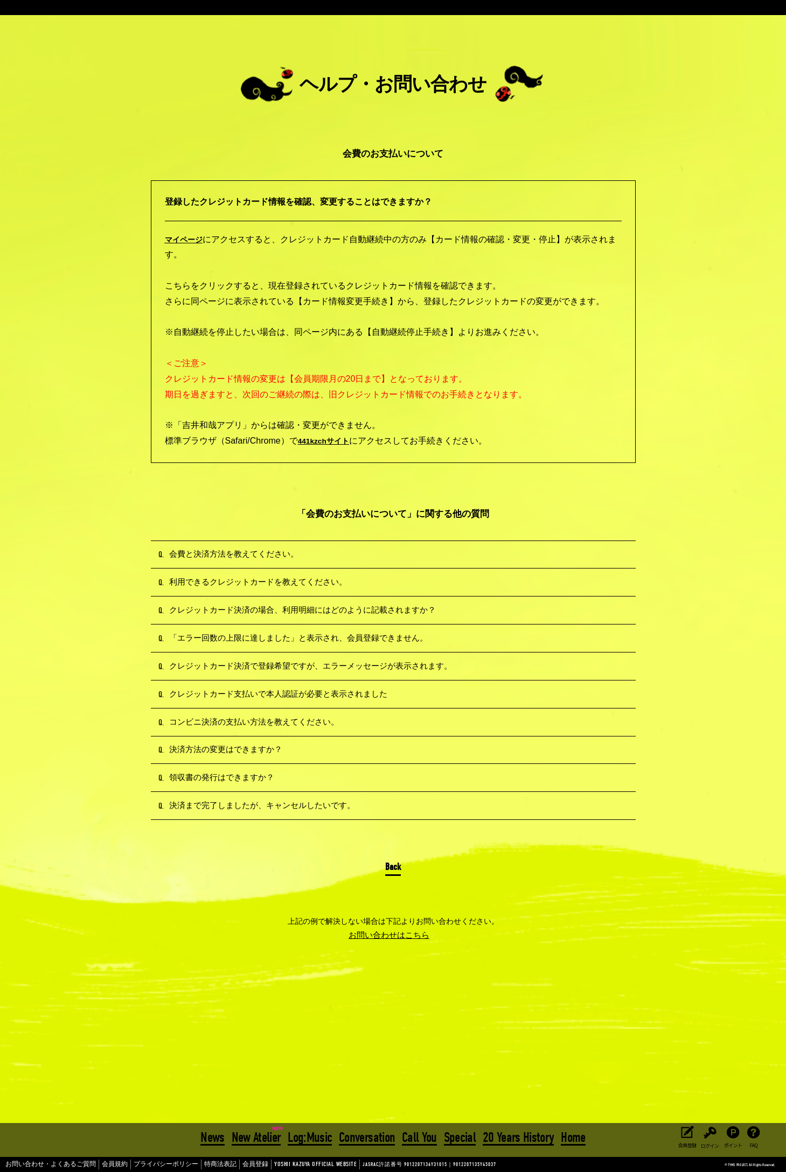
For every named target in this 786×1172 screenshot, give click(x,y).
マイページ (186, 239)
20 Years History (517, 1135)
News (214, 1135)
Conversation (367, 1135)
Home (571, 1135)
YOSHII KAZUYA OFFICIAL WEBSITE (264, 1164)
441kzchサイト (327, 440)
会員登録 (217, 1164)
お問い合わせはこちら (389, 1046)
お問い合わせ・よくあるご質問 (43, 1164)
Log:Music (311, 1135)
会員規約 (97, 1164)
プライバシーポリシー (141, 1164)
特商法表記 (187, 1164)
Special (459, 1135)
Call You (419, 1135)
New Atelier (257, 1135)
